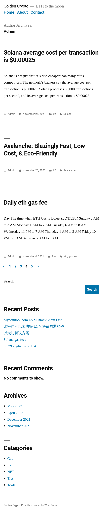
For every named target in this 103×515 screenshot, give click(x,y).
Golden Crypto (16, 6)
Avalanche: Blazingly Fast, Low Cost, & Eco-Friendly (44, 149)
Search (9, 281)
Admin (11, 114)
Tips (10, 478)
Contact (37, 12)
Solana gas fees (15, 339)
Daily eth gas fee (25, 202)
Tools (11, 485)
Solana (67, 114)
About (22, 12)
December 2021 (18, 419)
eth (65, 256)
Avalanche (69, 170)
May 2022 (14, 406)
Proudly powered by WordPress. (39, 505)
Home (9, 12)
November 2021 (19, 426)
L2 (54, 114)
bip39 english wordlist (20, 346)
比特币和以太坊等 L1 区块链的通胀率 (34, 326)
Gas (54, 256)
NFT (10, 471)
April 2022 (15, 412)
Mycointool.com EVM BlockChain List (33, 320)
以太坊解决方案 (16, 333)
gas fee (73, 256)
